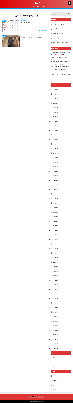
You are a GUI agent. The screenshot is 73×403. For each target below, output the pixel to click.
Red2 (37, 3)
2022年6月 (55, 275)
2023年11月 (55, 198)
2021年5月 (55, 321)
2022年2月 (55, 289)
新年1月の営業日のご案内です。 (60, 38)
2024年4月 (55, 175)
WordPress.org (56, 389)
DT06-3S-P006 (65, 57)
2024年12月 (55, 148)
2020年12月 (55, 343)
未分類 (54, 366)
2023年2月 (55, 239)
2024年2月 (55, 185)
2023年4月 (55, 230)
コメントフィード (57, 385)
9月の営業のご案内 (26, 22)
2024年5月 (55, 171)
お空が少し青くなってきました (60, 29)
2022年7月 (55, 271)
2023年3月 (55, 234)
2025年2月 (55, 139)
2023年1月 (55, 244)
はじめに (55, 357)
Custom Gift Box (61, 54)
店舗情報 (32, 6)
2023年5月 (55, 225)
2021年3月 (55, 330)
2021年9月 (55, 307)
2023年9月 (55, 207)
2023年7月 (55, 216)
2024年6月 (55, 166)
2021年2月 (55, 334)
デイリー (55, 362)
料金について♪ (40, 6)
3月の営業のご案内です (58, 24)
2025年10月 (55, 112)
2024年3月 (55, 180)
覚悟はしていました (55, 57)
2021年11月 (55, 298)
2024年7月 (55, 162)
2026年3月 (55, 89)
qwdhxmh (60, 64)
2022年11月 (55, 253)
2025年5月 (55, 130)
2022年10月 (55, 257)
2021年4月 (55, 325)
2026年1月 (55, 98)
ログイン (55, 376)
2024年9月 (55, 153)
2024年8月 (55, 157)
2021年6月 (55, 316)
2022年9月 (55, 262)
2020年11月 (55, 348)
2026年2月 (55, 94)
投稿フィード (56, 380)
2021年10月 (55, 303)
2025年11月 (55, 107)
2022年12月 (55, 248)
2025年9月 (55, 116)
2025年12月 (55, 103)
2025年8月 (55, 121)
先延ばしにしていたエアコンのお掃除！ (31, 37)
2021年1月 (55, 339)
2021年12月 (55, 294)
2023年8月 (55, 212)
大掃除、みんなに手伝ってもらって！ (61, 42)
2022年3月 (55, 284)
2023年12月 (55, 194)
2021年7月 (55, 312)
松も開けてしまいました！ (59, 33)
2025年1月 (55, 144)
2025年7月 (55, 125)
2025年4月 (55, 135)
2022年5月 (55, 280)
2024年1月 (55, 189)
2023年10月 (55, 203)
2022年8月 (55, 266)
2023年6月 (55, 221)
